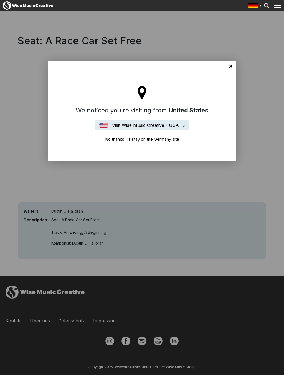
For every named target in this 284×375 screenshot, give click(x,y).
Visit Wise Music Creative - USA (145, 125)
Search (266, 5)
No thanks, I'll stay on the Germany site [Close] (231, 66)
